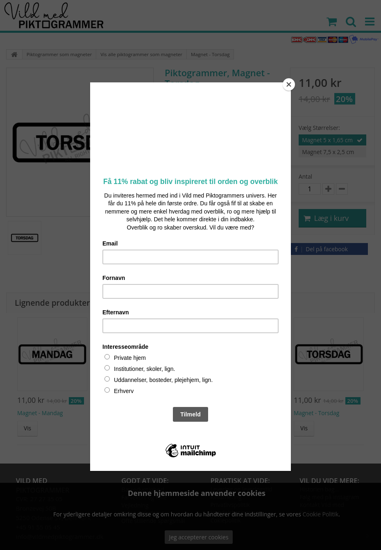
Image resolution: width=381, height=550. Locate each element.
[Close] (289, 84)
